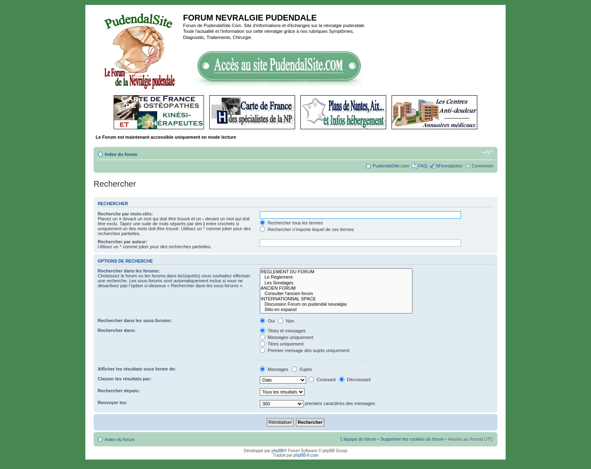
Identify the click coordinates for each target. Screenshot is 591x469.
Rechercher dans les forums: (129, 270)
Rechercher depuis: (119, 390)
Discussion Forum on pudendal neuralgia (336, 304)
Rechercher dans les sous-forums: (135, 320)
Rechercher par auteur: (122, 241)
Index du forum (121, 154)
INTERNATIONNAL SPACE (336, 299)
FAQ (422, 165)
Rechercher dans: (117, 330)
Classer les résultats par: (124, 378)
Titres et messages (282, 330)
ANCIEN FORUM (336, 288)
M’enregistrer (449, 165)
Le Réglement (336, 277)
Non (286, 320)
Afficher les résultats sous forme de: (137, 368)
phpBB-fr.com (305, 455)
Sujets (302, 369)
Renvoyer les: (112, 402)
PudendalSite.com (391, 165)
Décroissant (355, 379)
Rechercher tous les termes (291, 222)
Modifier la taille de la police (487, 152)
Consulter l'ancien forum (336, 293)
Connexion (482, 165)
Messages (274, 369)
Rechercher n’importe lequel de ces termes (307, 229)
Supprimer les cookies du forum (412, 439)
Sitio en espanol (336, 309)
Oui (267, 320)
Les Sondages (336, 283)
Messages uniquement (286, 337)
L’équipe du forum (358, 439)
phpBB (277, 450)
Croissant (322, 379)
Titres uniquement (282, 343)
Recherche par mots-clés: (125, 213)
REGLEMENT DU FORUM (336, 272)
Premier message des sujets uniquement (304, 350)
